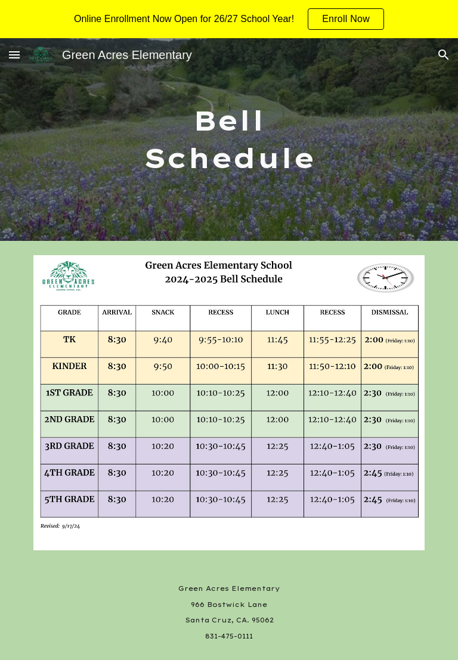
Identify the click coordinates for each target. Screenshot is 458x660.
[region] (229, 19)
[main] (228, 139)
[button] (14, 54)
